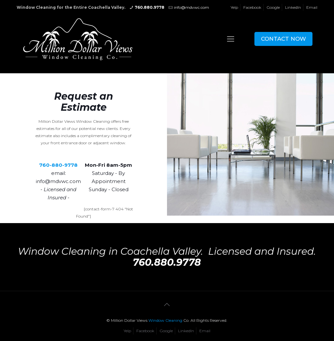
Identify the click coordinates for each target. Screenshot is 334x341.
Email (311, 7)
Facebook (252, 7)
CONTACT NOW (283, 39)
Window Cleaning (165, 320)
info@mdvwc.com (191, 7)
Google (273, 7)
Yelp (234, 7)
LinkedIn (293, 7)
